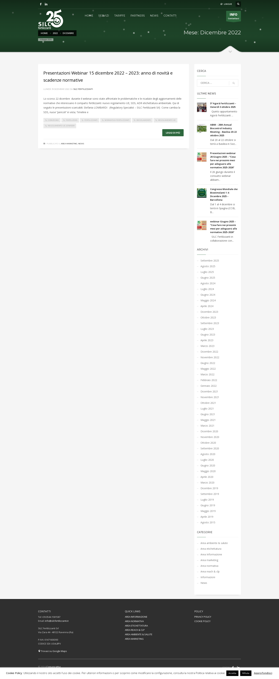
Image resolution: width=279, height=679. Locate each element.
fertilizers (71, 120)
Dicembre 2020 (209, 431)
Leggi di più (173, 132)
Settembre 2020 (210, 448)
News (81, 143)
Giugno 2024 (208, 294)
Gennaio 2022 (209, 385)
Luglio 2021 (207, 408)
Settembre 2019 (210, 494)
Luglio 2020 (207, 459)
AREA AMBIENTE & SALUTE (138, 634)
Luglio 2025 (207, 272)
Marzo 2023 (207, 346)
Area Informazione (211, 554)
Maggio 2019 (208, 511)
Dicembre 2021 (209, 391)
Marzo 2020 (207, 482)
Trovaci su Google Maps (52, 651)
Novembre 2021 (210, 397)
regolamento (143, 120)
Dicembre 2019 (209, 488)
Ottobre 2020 (208, 442)
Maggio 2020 (208, 471)
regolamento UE (167, 120)
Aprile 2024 (207, 306)
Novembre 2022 (210, 357)
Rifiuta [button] (245, 673)
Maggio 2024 (208, 300)
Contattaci (233, 16)
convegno (53, 120)
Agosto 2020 (208, 454)
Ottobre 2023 (208, 317)
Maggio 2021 (208, 420)
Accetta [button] (232, 673)
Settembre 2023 (210, 323)
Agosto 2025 (208, 266)
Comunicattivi (53, 666)
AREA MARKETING (134, 638)
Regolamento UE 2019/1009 (61, 126)
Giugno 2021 (208, 414)
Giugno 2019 (208, 505)
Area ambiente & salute (214, 543)
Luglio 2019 (207, 499)
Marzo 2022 (207, 374)
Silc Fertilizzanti (83, 89)
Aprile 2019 (207, 516)
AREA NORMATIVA (134, 621)
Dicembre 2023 (209, 311)
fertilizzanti (91, 120)
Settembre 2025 (210, 260)
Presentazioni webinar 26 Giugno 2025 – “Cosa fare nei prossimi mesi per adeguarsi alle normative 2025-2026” (223, 160)
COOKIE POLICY (202, 621)
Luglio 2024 (207, 289)
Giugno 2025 (208, 277)
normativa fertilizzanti (117, 120)
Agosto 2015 (208, 522)
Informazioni (208, 577)
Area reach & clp (210, 571)
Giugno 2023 (208, 334)
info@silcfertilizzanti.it (57, 620)
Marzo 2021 (207, 425)
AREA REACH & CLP (135, 630)
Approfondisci (263, 673)
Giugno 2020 (208, 465)
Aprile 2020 (207, 477)
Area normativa (209, 565)
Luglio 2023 (207, 329)
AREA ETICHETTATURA (136, 625)
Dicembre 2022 (209, 351)
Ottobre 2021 (208, 403)
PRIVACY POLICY (202, 616)
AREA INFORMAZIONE (136, 616)
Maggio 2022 (208, 368)
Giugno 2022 (208, 363)
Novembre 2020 (210, 437)
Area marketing (69, 143)
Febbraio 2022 (209, 380)
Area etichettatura (211, 548)
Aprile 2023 (207, 340)
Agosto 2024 (208, 283)
